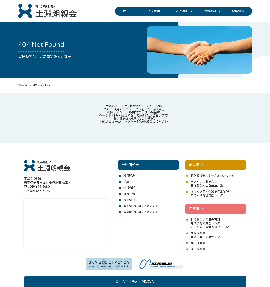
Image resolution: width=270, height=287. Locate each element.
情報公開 (129, 188)
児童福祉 (210, 11)
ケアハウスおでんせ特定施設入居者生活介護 (207, 183)
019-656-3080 (40, 187)
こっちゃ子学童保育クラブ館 (210, 227)
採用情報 (238, 11)
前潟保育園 (198, 233)
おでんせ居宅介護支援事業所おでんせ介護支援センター (210, 193)
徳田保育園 (198, 249)
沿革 (126, 182)
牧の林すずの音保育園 (205, 219)
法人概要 (154, 11)
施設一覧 (129, 194)
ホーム (127, 11)
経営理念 (129, 175)
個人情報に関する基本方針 (141, 206)
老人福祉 (182, 11)
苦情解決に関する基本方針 (141, 212)
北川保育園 (198, 243)
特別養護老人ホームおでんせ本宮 (213, 175)
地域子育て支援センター (207, 223)
